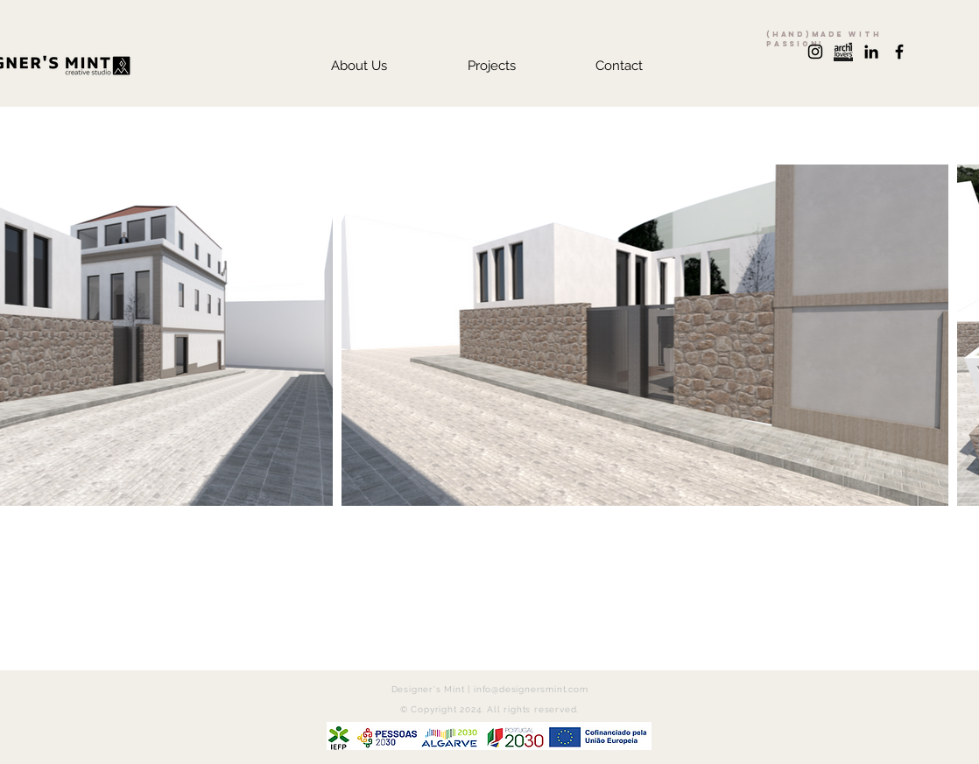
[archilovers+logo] (843, 51)
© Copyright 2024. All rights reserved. (489, 709)
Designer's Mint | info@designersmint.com (489, 689)
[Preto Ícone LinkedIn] (871, 51)
